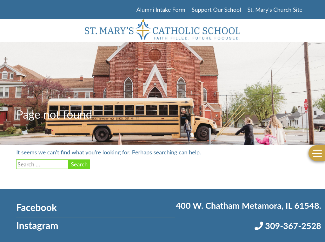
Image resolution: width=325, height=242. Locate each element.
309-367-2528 (288, 225)
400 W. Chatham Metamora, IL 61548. (248, 205)
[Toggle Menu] (317, 153)
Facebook (36, 207)
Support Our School (216, 9)
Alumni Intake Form (160, 9)
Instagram (37, 225)
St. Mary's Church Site (275, 9)
